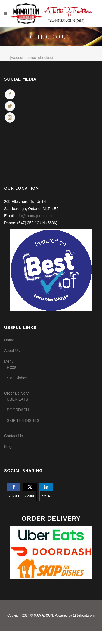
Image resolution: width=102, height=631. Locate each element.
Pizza (11, 367)
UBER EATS (17, 399)
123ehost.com (84, 615)
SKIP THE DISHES (23, 420)
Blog (8, 446)
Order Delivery (16, 393)
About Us (12, 350)
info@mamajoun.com (34, 216)
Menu (9, 361)
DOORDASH (18, 410)
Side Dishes (17, 378)
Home (9, 340)
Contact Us (13, 436)
